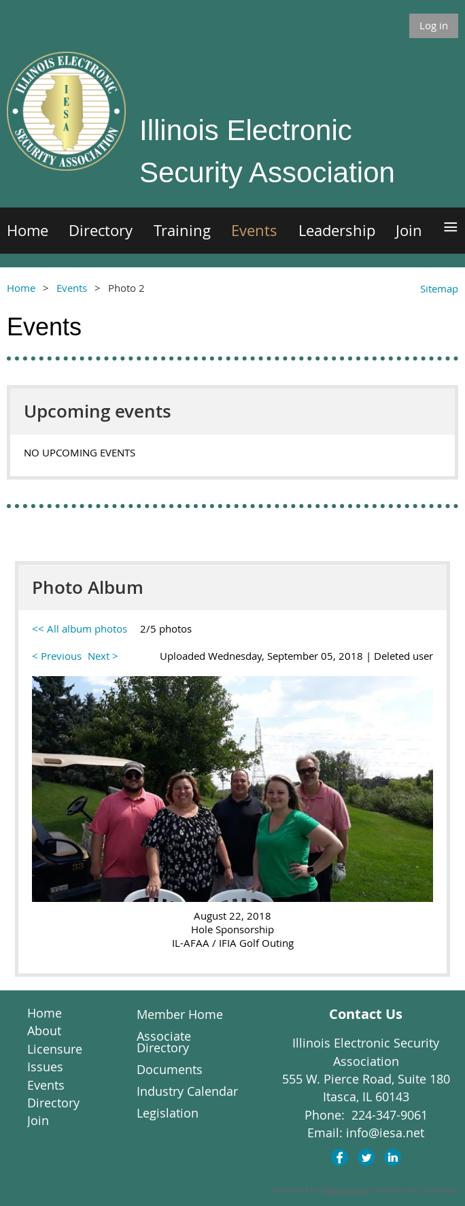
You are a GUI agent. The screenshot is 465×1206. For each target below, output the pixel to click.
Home (21, 288)
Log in (433, 25)
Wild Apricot (345, 1190)
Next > (103, 656)
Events (71, 288)
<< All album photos (79, 628)
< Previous (57, 656)
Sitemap (439, 288)
